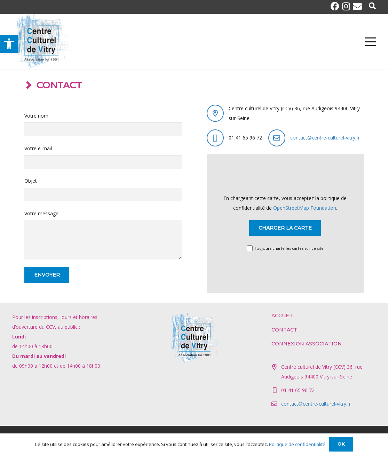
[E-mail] (357, 6)
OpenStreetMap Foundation (304, 208)
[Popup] (372, 6)
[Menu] (370, 41)
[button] (9, 44)
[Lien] (40, 42)
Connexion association (306, 344)
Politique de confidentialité (297, 444)
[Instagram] (347, 6)
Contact (284, 330)
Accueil (282, 315)
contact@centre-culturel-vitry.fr (325, 137)
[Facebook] (336, 6)
